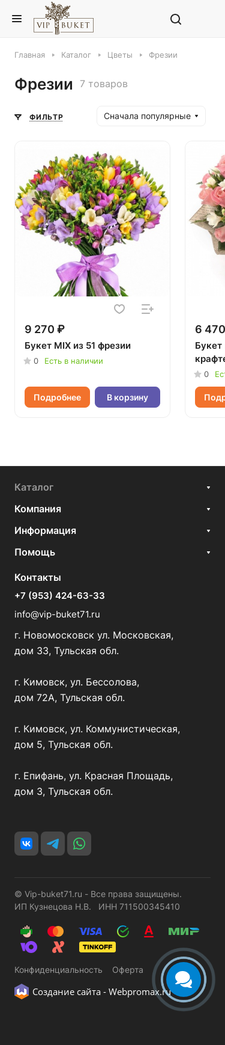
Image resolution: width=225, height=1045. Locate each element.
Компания (37, 509)
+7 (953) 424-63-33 (59, 595)
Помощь (34, 552)
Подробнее (57, 397)
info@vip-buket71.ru (57, 614)
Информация (45, 530)
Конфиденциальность (58, 969)
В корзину (127, 397)
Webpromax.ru (140, 991)
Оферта (127, 969)
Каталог (33, 487)
